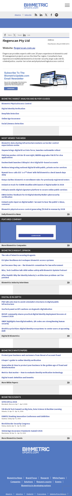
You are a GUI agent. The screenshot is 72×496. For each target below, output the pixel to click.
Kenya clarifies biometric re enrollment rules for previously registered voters (35, 180)
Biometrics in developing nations (36, 485)
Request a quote (44, 482)
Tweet (20, 35)
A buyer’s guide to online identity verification (21, 360)
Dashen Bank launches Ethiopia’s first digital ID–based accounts (30, 162)
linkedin (41, 15)
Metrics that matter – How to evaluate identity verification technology (32, 372)
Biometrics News (14, 478)
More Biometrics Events (12, 438)
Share (10, 35)
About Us (18, 15)
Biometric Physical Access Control (16, 104)
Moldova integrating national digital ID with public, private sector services (34, 167)
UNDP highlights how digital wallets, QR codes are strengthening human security (33, 322)
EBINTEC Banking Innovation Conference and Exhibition (36, 417)
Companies (15, 482)
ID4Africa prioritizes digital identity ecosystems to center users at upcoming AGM (35, 330)
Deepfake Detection (10, 114)
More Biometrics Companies (14, 245)
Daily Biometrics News (11, 214)
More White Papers (10, 382)
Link (29, 35)
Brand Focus (31, 478)
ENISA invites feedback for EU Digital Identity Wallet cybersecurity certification (30, 196)
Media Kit (30, 494)
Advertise (19, 494)
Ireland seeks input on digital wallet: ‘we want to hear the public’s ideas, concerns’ (33, 203)
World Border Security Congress (36, 425)
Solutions (28, 482)
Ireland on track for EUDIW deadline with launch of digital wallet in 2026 (33, 185)
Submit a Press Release (58, 494)
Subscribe (28, 15)
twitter (46, 15)
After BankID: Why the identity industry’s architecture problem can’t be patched (33, 276)
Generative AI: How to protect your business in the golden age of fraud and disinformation (34, 366)
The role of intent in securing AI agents (18, 255)
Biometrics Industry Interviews (15, 282)
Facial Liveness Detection (13, 124)
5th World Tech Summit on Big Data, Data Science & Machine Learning (36, 410)
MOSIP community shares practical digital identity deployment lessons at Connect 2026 (34, 315)
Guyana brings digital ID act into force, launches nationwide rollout (31, 150)
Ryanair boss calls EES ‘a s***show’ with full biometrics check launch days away (34, 173)
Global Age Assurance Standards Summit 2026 (36, 432)
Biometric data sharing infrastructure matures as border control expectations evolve (30, 144)
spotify (56, 15)
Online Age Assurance (11, 119)
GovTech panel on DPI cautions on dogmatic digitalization (27, 309)
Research (45, 478)
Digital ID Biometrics (11, 336)
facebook (51, 15)
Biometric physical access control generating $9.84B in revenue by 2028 (33, 209)
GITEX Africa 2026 (36, 403)
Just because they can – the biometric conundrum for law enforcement (32, 265)
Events (58, 482)
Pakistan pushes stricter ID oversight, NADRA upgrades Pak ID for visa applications (32, 156)
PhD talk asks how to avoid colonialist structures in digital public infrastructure (30, 303)
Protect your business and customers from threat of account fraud (31, 355)
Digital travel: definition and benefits (18, 377)
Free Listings (41, 494)
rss (35, 15)
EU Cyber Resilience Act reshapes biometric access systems (28, 260)
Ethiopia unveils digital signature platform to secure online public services (34, 190)
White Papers (59, 478)
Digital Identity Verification (13, 109)
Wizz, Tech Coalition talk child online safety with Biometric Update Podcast (34, 270)
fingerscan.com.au (24, 47)
